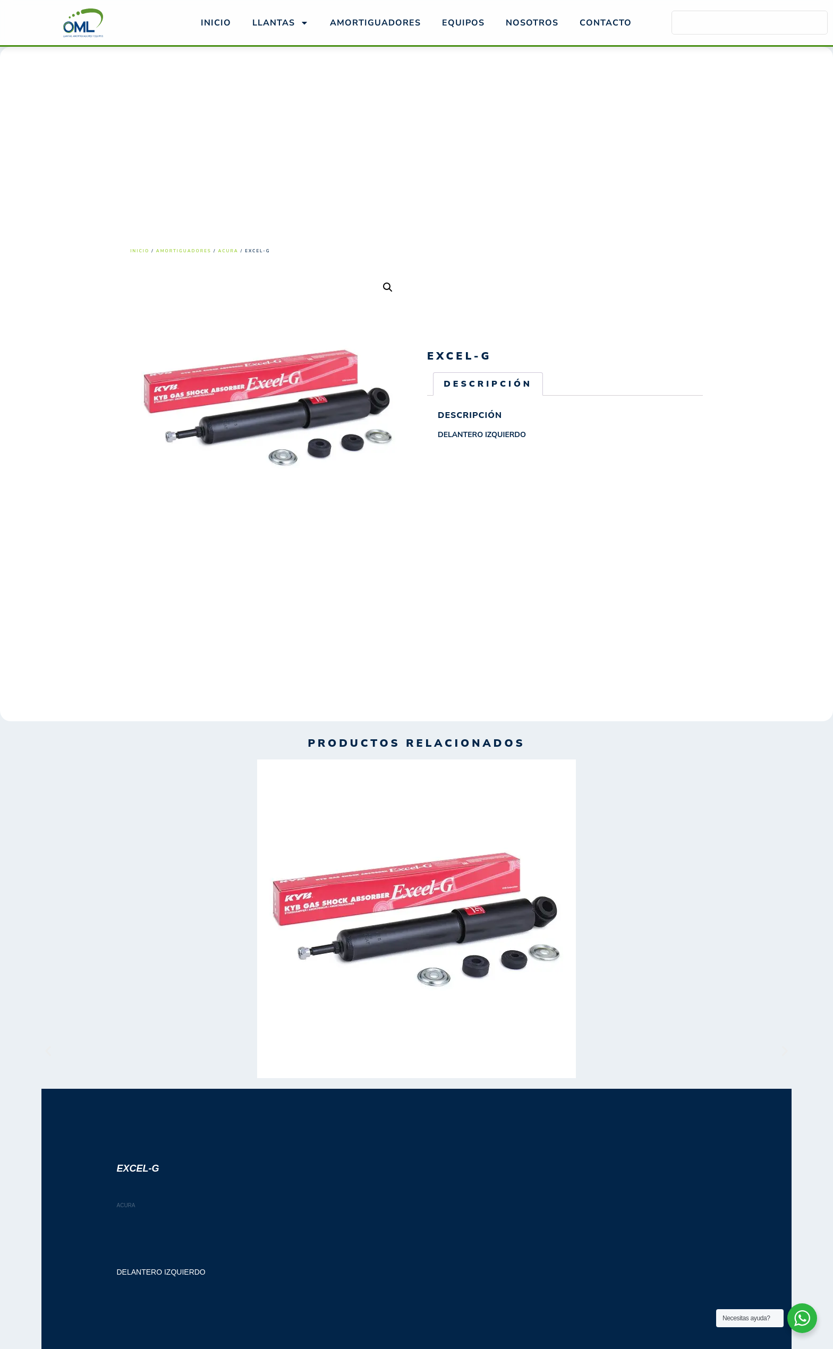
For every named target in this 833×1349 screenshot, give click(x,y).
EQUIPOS (463, 23)
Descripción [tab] (488, 384)
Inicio (216, 23)
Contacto (606, 23)
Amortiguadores (183, 251)
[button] (387, 287)
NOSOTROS (532, 23)
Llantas (280, 22)
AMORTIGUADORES (375, 23)
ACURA (228, 251)
